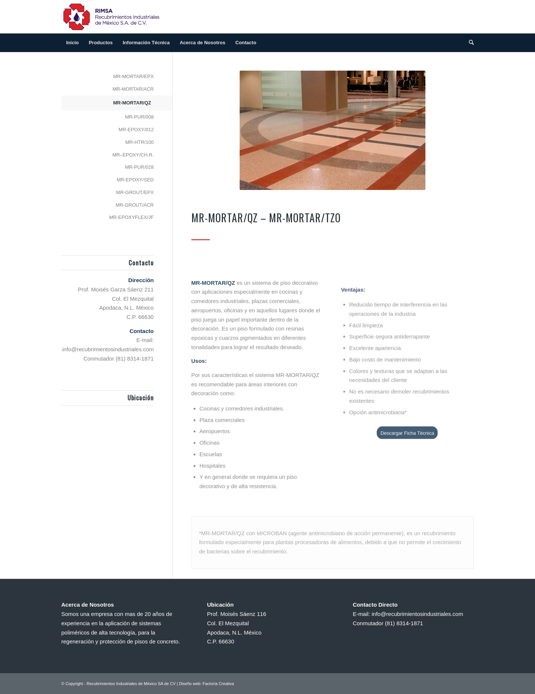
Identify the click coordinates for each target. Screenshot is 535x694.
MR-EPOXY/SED (135, 180)
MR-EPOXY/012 (136, 129)
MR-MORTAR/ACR (133, 89)
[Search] (469, 42)
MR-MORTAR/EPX (133, 76)
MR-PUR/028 (139, 167)
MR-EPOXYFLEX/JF (131, 217)
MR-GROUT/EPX (135, 192)
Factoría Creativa (218, 683)
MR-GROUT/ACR (135, 205)
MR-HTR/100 (139, 142)
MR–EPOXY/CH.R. (132, 155)
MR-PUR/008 (139, 117)
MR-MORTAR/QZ (132, 103)
